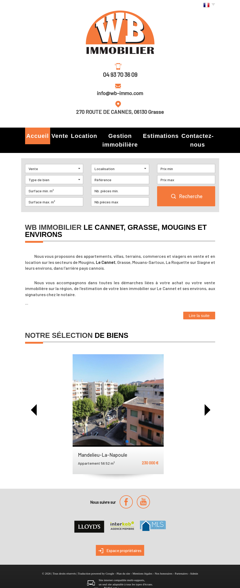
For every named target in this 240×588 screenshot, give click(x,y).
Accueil (36, 134)
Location (81, 134)
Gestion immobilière (118, 134)
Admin (194, 561)
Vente (58, 134)
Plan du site (123, 561)
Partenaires (181, 561)
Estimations (159, 134)
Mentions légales (142, 561)
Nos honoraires (163, 561)
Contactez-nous (195, 134)
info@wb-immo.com (120, 93)
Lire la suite (199, 303)
